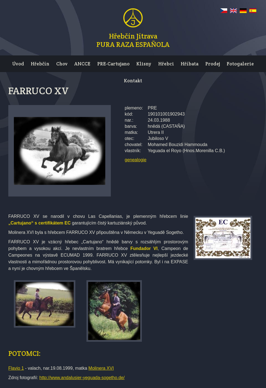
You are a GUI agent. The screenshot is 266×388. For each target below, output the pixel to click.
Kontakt (133, 81)
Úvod (18, 64)
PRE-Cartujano (113, 64)
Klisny (143, 64)
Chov (62, 64)
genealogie (135, 159)
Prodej (212, 64)
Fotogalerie (240, 64)
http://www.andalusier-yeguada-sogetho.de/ (82, 377)
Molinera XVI (101, 368)
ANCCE (82, 64)
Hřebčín (40, 64)
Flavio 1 (16, 368)
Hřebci (166, 64)
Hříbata (189, 64)
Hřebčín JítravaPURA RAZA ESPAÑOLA (133, 39)
